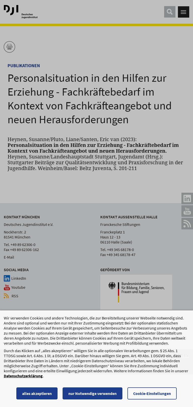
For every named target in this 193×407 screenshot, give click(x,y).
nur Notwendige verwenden (92, 395)
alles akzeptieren (37, 395)
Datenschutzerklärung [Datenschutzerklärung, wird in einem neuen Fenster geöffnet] (23, 378)
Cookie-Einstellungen (152, 395)
